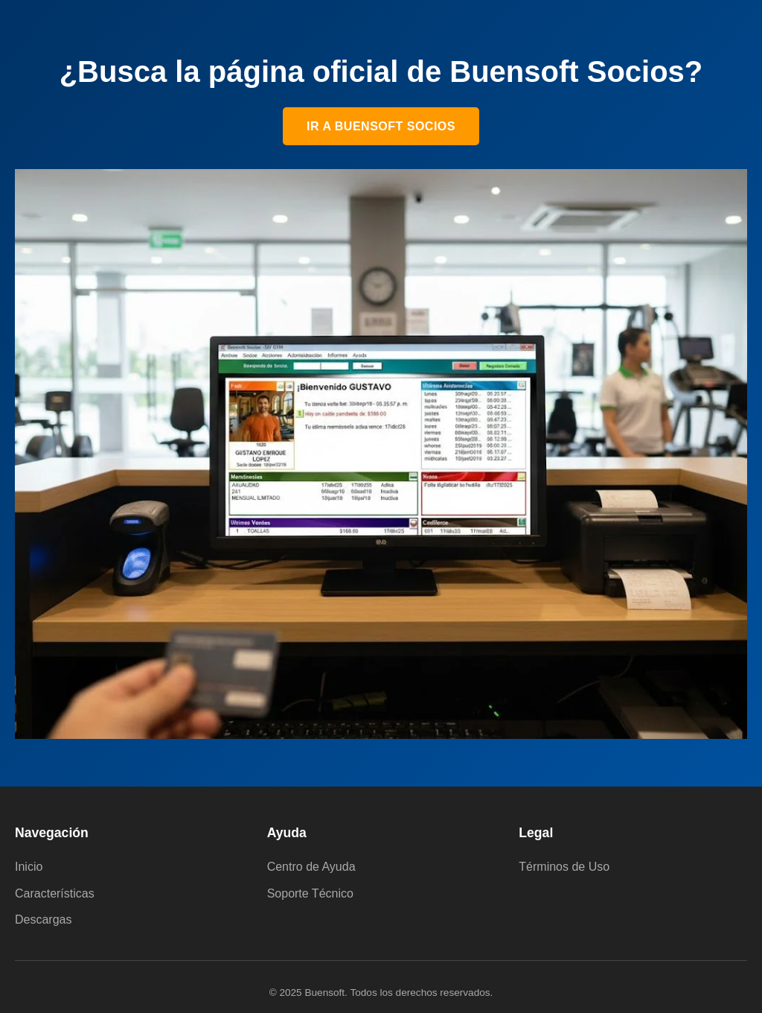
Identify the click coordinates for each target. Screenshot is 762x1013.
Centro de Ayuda (311, 866)
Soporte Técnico (310, 893)
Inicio (28, 866)
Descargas (43, 919)
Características (55, 893)
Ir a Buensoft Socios (381, 126)
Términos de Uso (564, 866)
